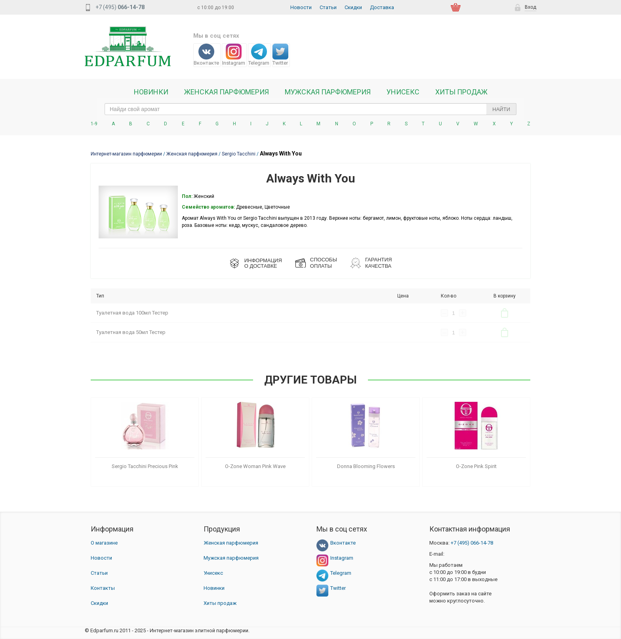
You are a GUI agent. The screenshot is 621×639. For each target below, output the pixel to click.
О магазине (104, 543)
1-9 (94, 124)
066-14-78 (472, 543)
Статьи (328, 7)
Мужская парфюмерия (328, 92)
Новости (301, 7)
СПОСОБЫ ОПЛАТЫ (323, 263)
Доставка (382, 7)
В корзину (504, 313)
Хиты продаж (461, 92)
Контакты (103, 588)
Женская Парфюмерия (226, 92)
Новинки (151, 92)
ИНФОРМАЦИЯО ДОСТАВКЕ (263, 263)
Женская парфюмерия (231, 543)
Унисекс (403, 92)
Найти (501, 109)
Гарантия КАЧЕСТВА (378, 263)
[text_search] (310, 109)
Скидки (353, 7)
